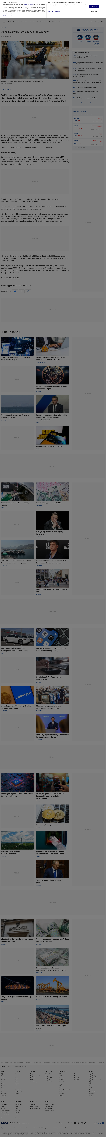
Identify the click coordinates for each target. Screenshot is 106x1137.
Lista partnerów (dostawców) (54, 11)
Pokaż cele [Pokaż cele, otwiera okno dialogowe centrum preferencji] (94, 11)
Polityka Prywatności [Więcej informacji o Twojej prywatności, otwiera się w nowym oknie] (7, 15)
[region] (53, 9)
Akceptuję (94, 6)
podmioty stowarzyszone (29, 4)
